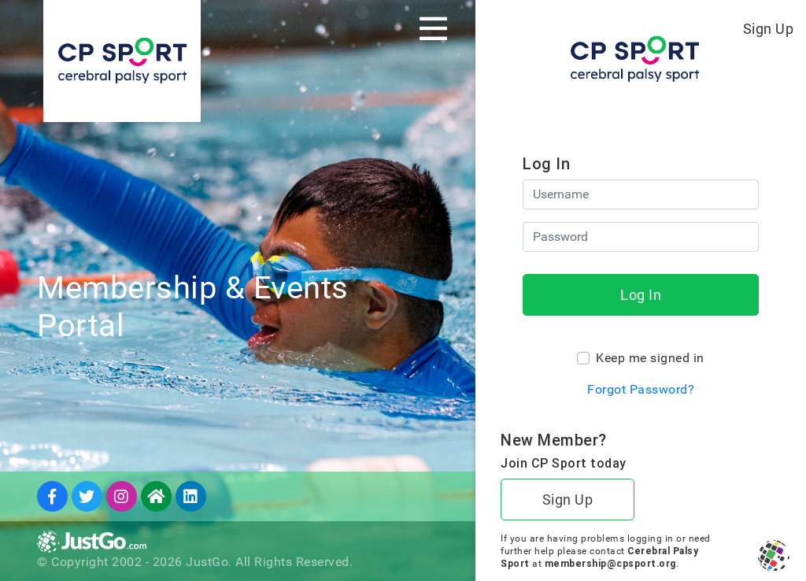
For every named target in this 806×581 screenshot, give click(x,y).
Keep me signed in (650, 357)
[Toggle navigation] (433, 28)
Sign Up (768, 28)
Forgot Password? (640, 389)
